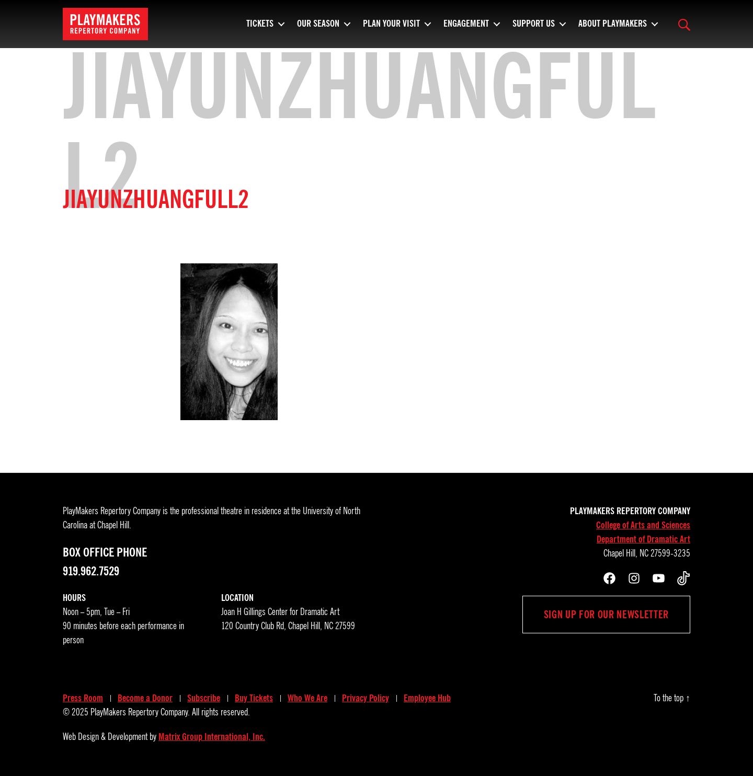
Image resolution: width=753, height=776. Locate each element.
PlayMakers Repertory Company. (140, 712)
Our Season (318, 28)
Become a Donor (145, 698)
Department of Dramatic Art (643, 539)
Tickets (259, 28)
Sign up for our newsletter (606, 614)
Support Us (533, 28)
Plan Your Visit (391, 28)
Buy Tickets (254, 698)
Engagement (466, 28)
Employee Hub (427, 698)
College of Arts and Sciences (643, 525)
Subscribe (203, 698)
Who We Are (307, 698)
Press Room (83, 698)
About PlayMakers (612, 28)
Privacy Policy (365, 698)
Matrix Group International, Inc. (211, 737)
